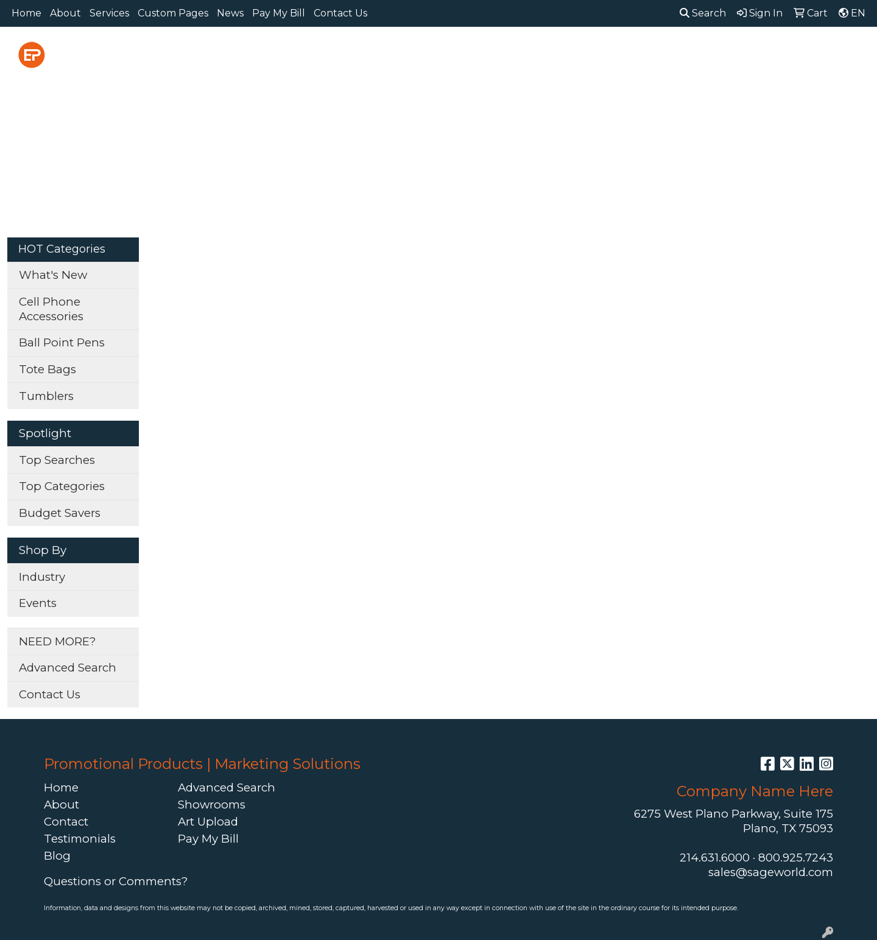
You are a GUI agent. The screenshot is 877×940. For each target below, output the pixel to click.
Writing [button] (784, 53)
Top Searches (57, 460)
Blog (57, 856)
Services (109, 13)
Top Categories (62, 486)
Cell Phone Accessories (51, 309)
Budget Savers (59, 513)
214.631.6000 (715, 858)
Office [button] (679, 53)
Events (38, 603)
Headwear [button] (556, 53)
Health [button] (624, 53)
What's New (53, 275)
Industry (42, 577)
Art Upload (208, 822)
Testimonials (80, 839)
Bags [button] (372, 53)
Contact (66, 822)
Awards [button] (317, 53)
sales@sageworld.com (770, 872)
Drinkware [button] (436, 53)
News (230, 13)
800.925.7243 (795, 858)
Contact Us (340, 13)
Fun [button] (496, 53)
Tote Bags (47, 369)
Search (703, 13)
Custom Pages (173, 13)
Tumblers (46, 396)
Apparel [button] (254, 53)
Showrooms (211, 805)
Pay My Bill (278, 13)
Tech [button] (729, 53)
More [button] (840, 53)
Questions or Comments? (116, 881)
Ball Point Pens (62, 342)
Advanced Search (67, 668)
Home (26, 13)
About (65, 13)
